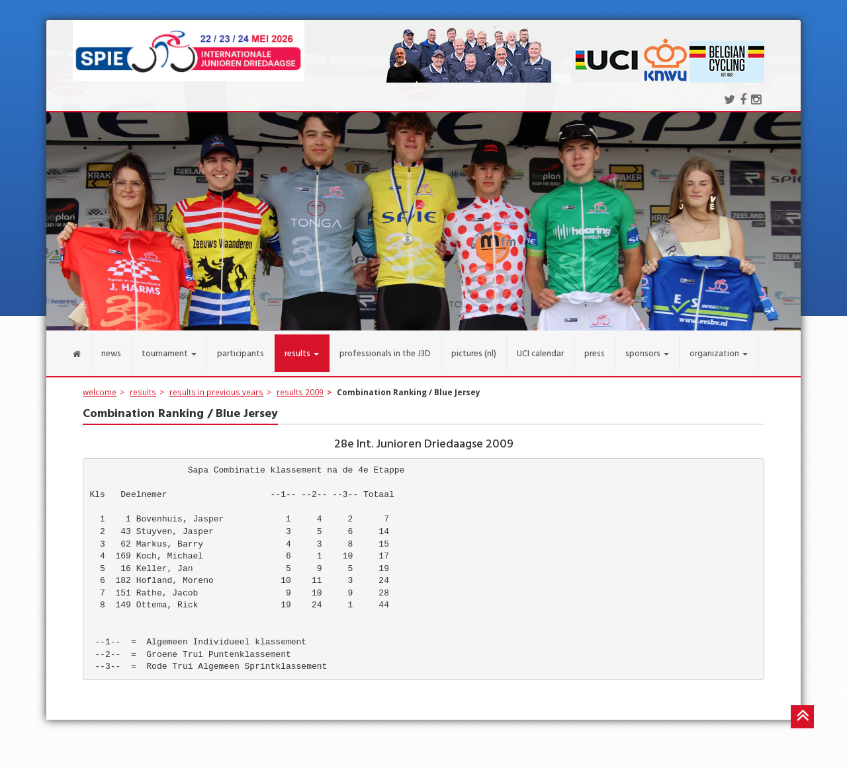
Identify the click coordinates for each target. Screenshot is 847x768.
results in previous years (216, 384)
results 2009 (300, 384)
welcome (99, 384)
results (143, 384)
